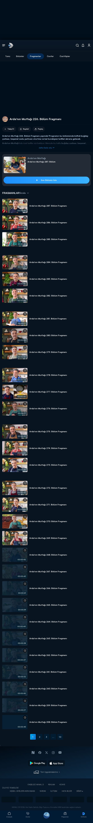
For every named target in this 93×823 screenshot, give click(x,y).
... (53, 737)
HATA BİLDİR (67, 791)
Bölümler (20, 56)
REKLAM (51, 784)
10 (60, 737)
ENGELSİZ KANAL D (36, 784)
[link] (10, 45)
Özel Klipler (65, 56)
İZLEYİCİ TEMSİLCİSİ (10, 788)
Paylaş (38, 129)
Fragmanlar (35, 56)
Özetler (50, 56)
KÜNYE (62, 784)
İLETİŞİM (53, 791)
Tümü (7, 56)
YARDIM (43, 791)
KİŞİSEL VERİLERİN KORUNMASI (22, 791)
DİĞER (78, 791)
